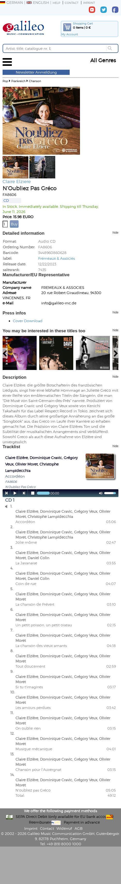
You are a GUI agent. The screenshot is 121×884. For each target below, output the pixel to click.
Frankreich (18, 81)
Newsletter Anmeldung (36, 72)
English (38, 2)
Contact (71, 2)
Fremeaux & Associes (56, 258)
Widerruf (64, 828)
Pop (5, 81)
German (11, 2)
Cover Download (28, 321)
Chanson (35, 81)
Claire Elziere (17, 181)
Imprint (89, 2)
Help (56, 2)
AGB (79, 828)
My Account (69, 34)
